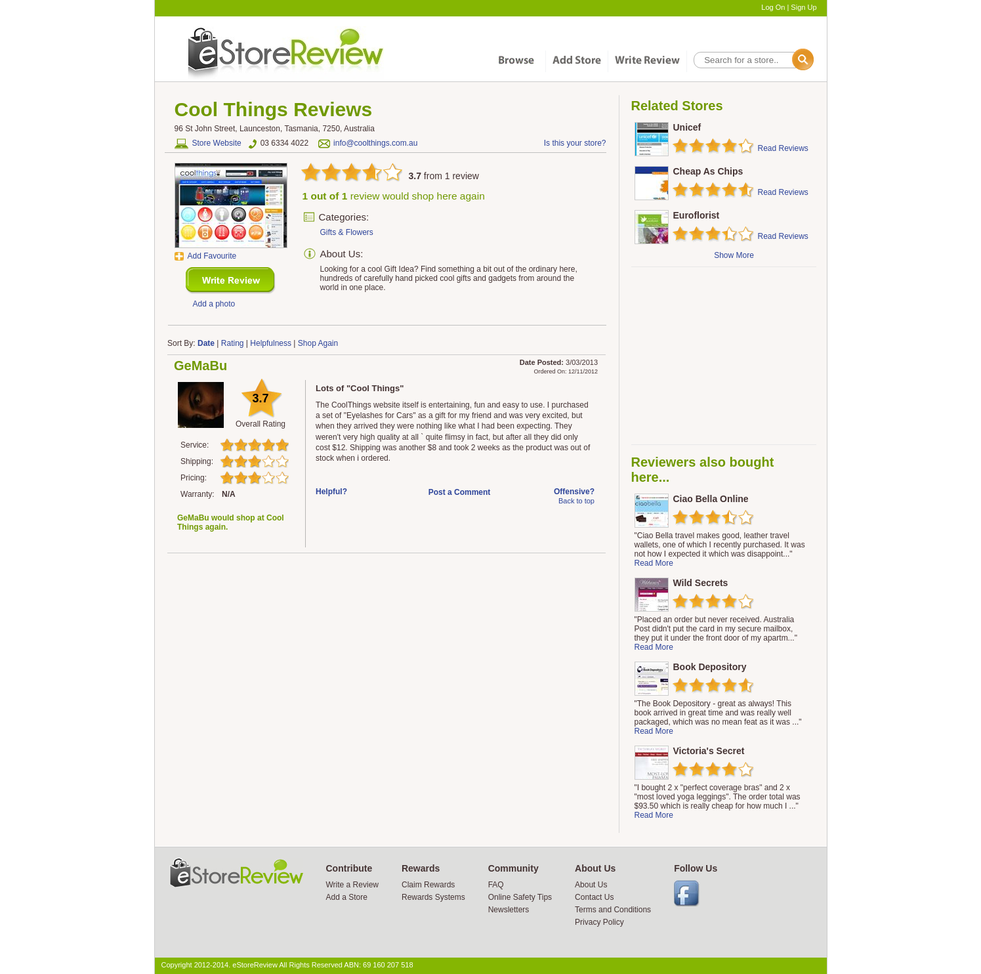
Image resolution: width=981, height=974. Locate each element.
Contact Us (594, 897)
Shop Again (318, 343)
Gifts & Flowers (346, 232)
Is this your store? (575, 143)
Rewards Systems (433, 897)
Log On (773, 7)
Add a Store (346, 897)
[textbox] (753, 60)
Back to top (576, 501)
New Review (231, 280)
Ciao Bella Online (711, 499)
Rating (232, 343)
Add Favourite (212, 256)
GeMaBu (200, 365)
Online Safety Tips (520, 897)
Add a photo (214, 303)
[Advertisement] (723, 356)
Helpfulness (270, 343)
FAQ (496, 884)
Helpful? (331, 491)
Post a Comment (459, 492)
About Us (591, 884)
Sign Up (803, 7)
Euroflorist (696, 215)
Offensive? (574, 491)
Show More (734, 255)
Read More (654, 563)
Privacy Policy (599, 922)
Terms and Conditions (613, 909)
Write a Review (352, 884)
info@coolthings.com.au (375, 143)
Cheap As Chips (708, 171)
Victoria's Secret (709, 751)
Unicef (687, 127)
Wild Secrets (700, 583)
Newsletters (509, 909)
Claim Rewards (428, 884)
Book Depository (710, 667)
